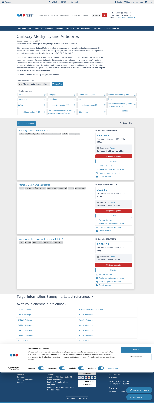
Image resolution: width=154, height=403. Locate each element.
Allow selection (136, 387)
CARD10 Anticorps (86, 315)
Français (6, 2)
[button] (22, 345)
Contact (74, 2)
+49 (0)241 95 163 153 (59, 2)
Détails (113, 161)
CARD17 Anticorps (86, 336)
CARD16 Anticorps (86, 330)
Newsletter (21, 374)
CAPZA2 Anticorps (25, 325)
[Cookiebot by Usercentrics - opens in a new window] (14, 398)
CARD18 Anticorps (86, 341)
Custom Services (72, 28)
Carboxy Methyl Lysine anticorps (34, 130)
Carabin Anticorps (25, 309)
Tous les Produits (24, 28)
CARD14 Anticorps (86, 325)
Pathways (97, 28)
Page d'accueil (23, 358)
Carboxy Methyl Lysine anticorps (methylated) (41, 239)
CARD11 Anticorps (86, 320)
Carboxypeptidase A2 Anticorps (91, 309)
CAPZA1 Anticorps (25, 330)
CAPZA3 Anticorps (25, 320)
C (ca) (34, 358)
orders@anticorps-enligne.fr (125, 17)
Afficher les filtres (26, 123)
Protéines (59, 28)
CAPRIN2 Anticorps (25, 336)
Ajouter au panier (113, 156)
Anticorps (38, 28)
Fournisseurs (86, 28)
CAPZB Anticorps (24, 315)
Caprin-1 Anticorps (25, 341)
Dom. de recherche (111, 28)
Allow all (136, 380)
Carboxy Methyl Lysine (47, 358)
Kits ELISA (49, 28)
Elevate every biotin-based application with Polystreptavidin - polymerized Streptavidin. (61, 371)
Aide (18, 372)
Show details (113, 399)
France (112, 148)
